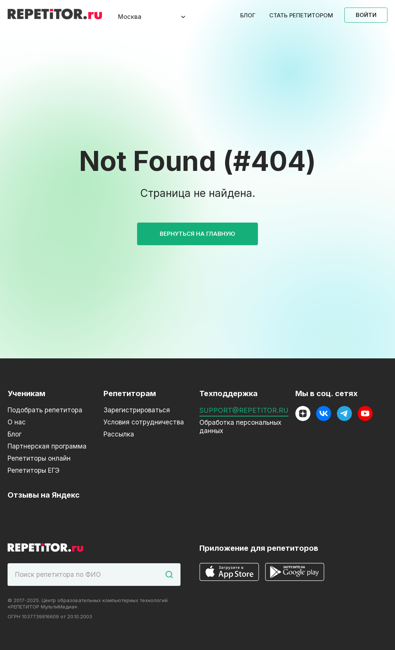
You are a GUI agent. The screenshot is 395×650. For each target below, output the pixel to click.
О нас (17, 422)
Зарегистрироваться (136, 410)
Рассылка (118, 434)
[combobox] (145, 17)
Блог (247, 15)
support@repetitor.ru (244, 410)
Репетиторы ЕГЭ (34, 470)
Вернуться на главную (197, 233)
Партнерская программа (47, 446)
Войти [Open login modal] (366, 14)
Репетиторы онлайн (39, 458)
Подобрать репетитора (45, 410)
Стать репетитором (301, 15)
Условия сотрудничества (143, 422)
